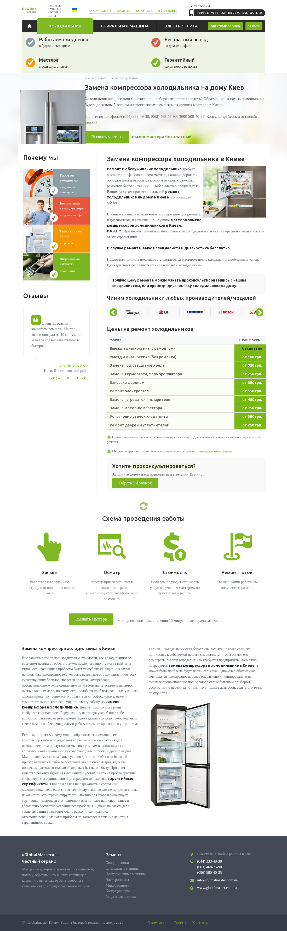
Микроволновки (118, 885)
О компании (157, 923)
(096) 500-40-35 (252, 12)
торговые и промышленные (214, 451)
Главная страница (31, 26)
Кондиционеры (118, 891)
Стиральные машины (123, 868)
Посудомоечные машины (126, 874)
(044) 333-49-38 (207, 12)
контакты (144, 11)
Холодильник (65, 26)
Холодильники (117, 862)
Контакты (200, 923)
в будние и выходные (75, 183)
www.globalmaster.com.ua (217, 888)
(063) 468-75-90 (230, 12)
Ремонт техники (95, 78)
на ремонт (75, 237)
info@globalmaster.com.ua (217, 880)
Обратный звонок (135, 483)
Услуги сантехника (121, 896)
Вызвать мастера (107, 136)
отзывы (170, 11)
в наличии (75, 265)
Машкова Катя (74, 366)
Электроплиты (117, 879)
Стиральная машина (125, 26)
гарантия (123, 11)
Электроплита (181, 26)
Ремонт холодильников (124, 78)
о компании (100, 11)
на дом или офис (75, 209)
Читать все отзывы (70, 378)
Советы (180, 923)
